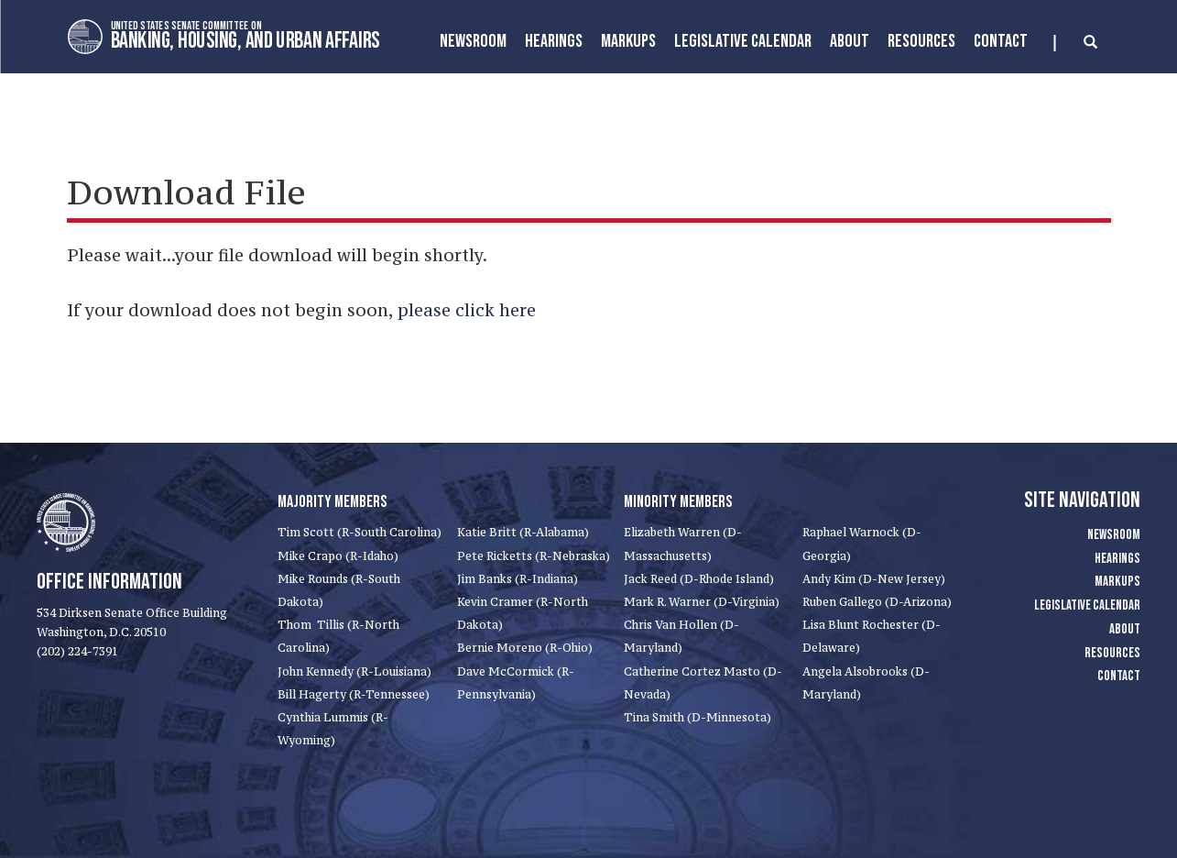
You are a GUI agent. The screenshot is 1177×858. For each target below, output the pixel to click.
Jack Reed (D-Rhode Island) (699, 579)
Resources (921, 41)
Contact (1001, 41)
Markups (1117, 581)
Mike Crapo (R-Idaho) (338, 556)
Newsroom (473, 41)
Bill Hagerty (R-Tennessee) (354, 694)
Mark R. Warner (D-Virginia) (701, 602)
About (849, 41)
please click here (467, 310)
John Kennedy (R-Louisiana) (354, 671)
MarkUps (628, 41)
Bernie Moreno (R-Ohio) (525, 647)
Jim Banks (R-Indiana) (517, 579)
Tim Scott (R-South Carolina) (359, 532)
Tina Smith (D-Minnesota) (697, 717)
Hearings (554, 41)
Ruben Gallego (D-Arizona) (877, 602)
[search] (1075, 43)
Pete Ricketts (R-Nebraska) (533, 556)
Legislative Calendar (743, 41)
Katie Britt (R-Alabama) (523, 532)
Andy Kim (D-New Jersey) (873, 579)
